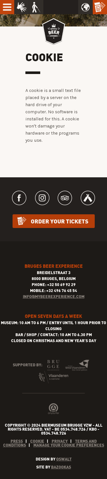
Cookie (37, 441)
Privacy (60, 441)
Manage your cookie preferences (68, 445)
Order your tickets (59, 221)
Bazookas (61, 466)
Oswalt (64, 459)
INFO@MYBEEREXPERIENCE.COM (53, 296)
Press (17, 441)
